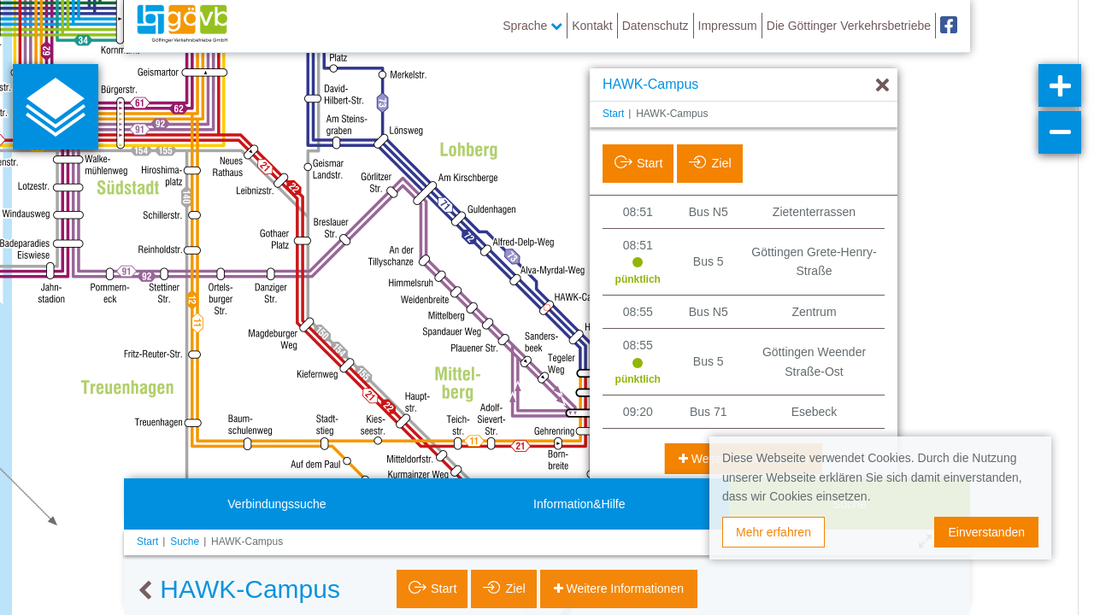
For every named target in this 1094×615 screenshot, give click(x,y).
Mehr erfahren (773, 532)
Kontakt (592, 25)
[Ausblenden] (882, 86)
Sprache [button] (532, 25)
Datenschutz (655, 25)
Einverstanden (986, 532)
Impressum (727, 25)
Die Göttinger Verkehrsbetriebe (849, 25)
